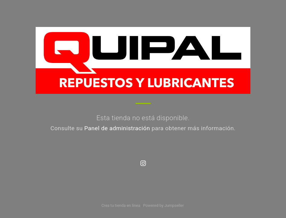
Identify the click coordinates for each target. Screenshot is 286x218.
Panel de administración (117, 128)
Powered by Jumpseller (163, 205)
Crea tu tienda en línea (121, 205)
